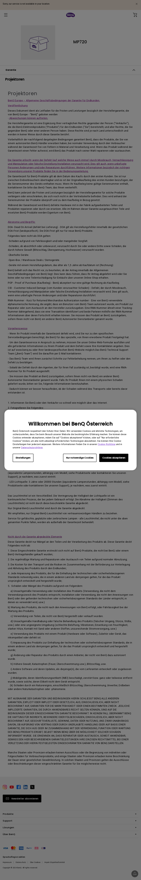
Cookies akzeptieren (113, 457)
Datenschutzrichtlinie (32, 447)
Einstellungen (23, 457)
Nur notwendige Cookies (79, 457)
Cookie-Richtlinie (107, 444)
